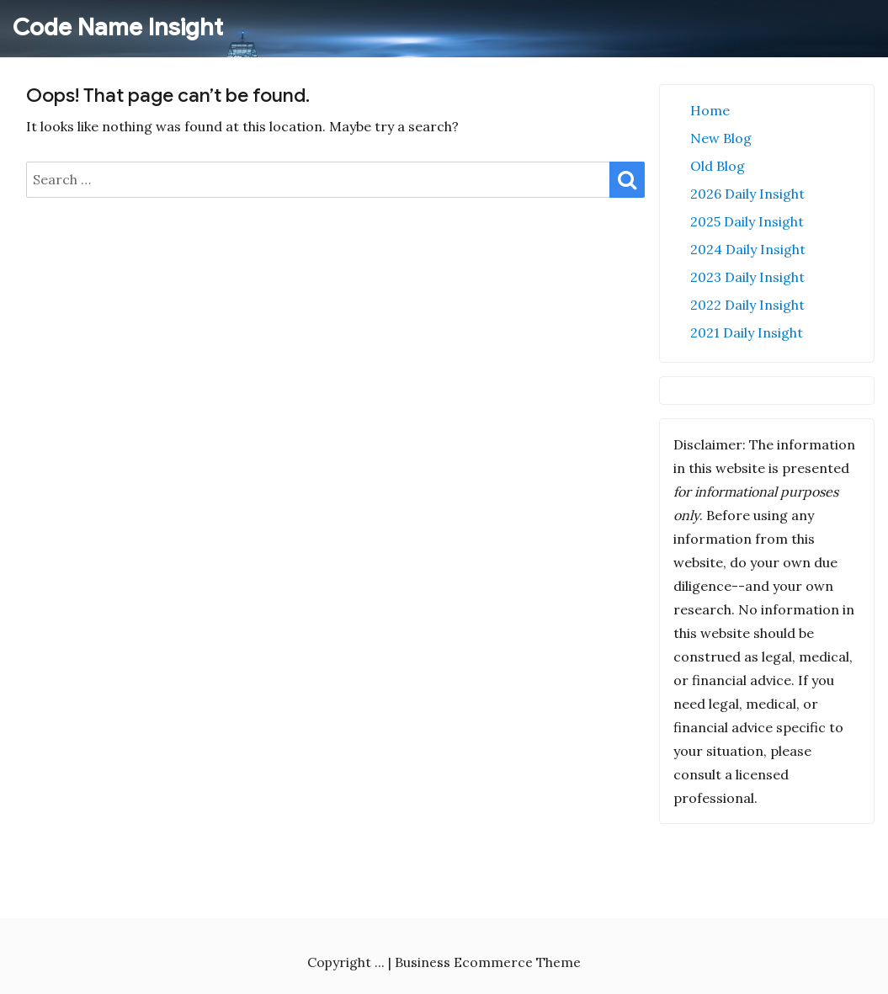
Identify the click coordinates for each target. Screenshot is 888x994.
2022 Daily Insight (747, 304)
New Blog (721, 138)
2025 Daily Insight (747, 221)
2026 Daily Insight (747, 193)
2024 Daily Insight (748, 249)
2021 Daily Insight (746, 332)
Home (710, 110)
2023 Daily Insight (747, 276)
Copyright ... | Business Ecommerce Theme (444, 962)
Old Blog (717, 165)
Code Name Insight (118, 27)
